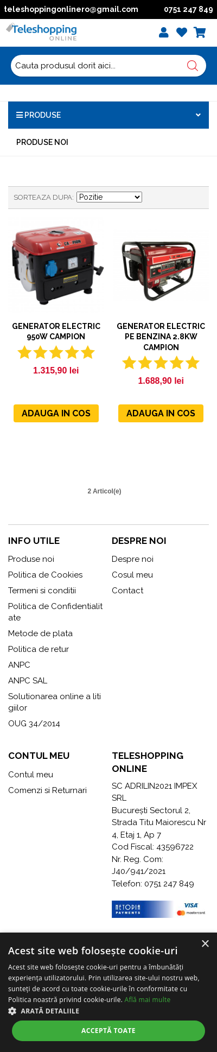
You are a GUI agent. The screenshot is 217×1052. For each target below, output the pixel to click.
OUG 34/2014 (34, 723)
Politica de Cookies (45, 575)
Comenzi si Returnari (47, 790)
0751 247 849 (188, 9)
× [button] (205, 944)
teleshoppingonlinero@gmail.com (71, 9)
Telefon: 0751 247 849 (153, 884)
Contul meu (30, 775)
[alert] (108, 992)
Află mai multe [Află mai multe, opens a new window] (148, 999)
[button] (108, 1010)
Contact (127, 590)
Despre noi (133, 559)
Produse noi (42, 142)
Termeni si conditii (42, 590)
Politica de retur (38, 649)
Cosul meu (132, 575)
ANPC (19, 665)
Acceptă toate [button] (108, 1030)
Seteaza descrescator (152, 197)
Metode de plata (40, 633)
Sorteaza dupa (43, 197)
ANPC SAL (27, 681)
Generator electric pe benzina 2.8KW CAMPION (161, 337)
